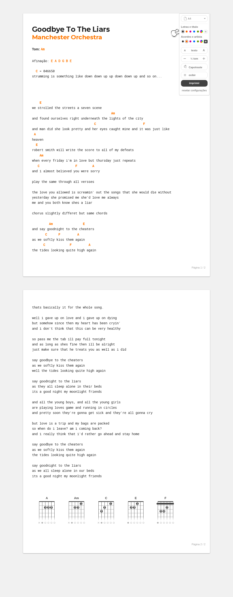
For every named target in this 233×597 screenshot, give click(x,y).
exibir (192, 75)
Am (42, 49)
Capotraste (195, 67)
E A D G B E (61, 61)
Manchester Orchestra (67, 37)
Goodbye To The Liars (71, 29)
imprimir (194, 83)
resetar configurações (194, 90)
